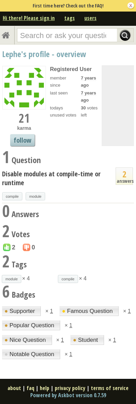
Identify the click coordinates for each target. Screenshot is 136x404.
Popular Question (30, 325)
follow (22, 140)
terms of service (110, 388)
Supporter (20, 311)
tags (69, 18)
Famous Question (88, 311)
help (44, 388)
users (90, 18)
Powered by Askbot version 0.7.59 (68, 395)
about (14, 388)
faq (30, 388)
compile (12, 196)
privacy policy (70, 388)
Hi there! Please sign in (29, 18)
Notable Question (30, 354)
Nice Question (26, 340)
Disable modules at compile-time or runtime (51, 178)
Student (86, 340)
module (35, 196)
